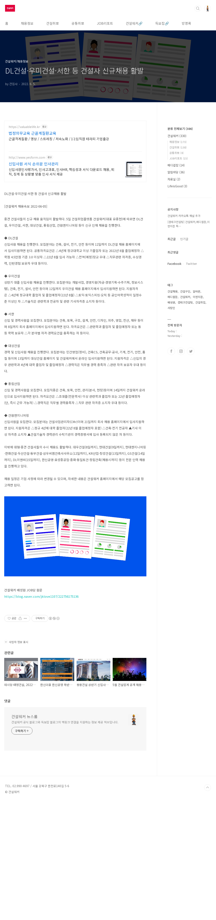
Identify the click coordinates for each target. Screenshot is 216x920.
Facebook (174, 390)
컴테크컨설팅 (185, 429)
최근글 (171, 365)
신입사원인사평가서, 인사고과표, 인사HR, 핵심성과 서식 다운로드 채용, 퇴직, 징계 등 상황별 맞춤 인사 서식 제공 (61, 171)
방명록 (186, 23)
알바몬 (196, 418)
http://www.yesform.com (27, 157)
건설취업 (200, 429)
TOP (207, 905)
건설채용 (172, 418)
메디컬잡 (176, 292)
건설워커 (176, 262)
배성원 (171, 429)
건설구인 (185, 418)
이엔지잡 (198, 424)
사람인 (171, 435)
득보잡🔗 (162, 23)
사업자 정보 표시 (16, 760)
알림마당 (176, 299)
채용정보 (27, 23)
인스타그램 (181, 478)
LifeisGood (177, 313)
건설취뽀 (52, 23)
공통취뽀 (78, 23)
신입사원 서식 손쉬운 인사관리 (33, 163)
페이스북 (171, 478)
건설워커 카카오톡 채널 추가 (183, 342)
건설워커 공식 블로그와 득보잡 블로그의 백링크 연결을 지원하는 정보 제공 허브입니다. (64, 840)
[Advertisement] (75, 215)
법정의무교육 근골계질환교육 (32, 133)
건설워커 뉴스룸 (24, 834)
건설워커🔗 (134, 23)
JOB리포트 (105, 23)
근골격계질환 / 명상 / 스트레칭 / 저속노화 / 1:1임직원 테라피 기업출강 (59, 138)
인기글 (184, 365)
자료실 (173, 306)
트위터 (190, 478)
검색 (198, 8)
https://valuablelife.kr (24, 127)
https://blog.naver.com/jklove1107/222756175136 (41, 655)
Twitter (191, 390)
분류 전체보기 (180, 255)
